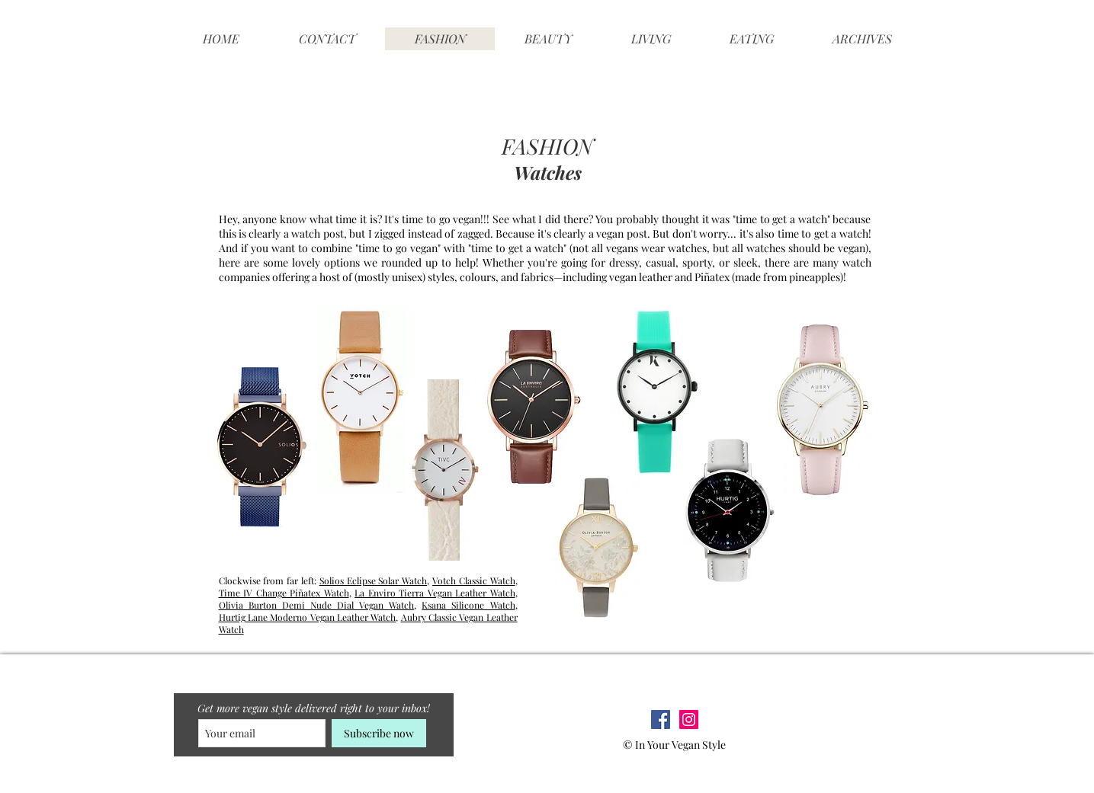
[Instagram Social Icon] (688, 719)
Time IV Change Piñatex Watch (284, 593)
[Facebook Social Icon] (660, 719)
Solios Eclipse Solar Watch (373, 580)
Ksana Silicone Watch (468, 605)
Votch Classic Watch (473, 580)
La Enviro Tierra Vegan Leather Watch (435, 593)
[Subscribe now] (379, 733)
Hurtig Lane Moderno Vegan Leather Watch (307, 617)
